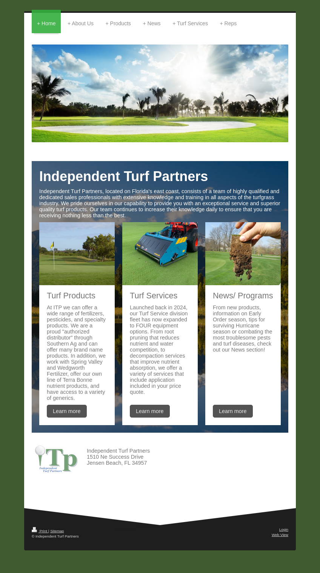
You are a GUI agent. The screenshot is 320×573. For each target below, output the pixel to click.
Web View (280, 535)
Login (283, 529)
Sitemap (57, 531)
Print (40, 531)
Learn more (67, 411)
